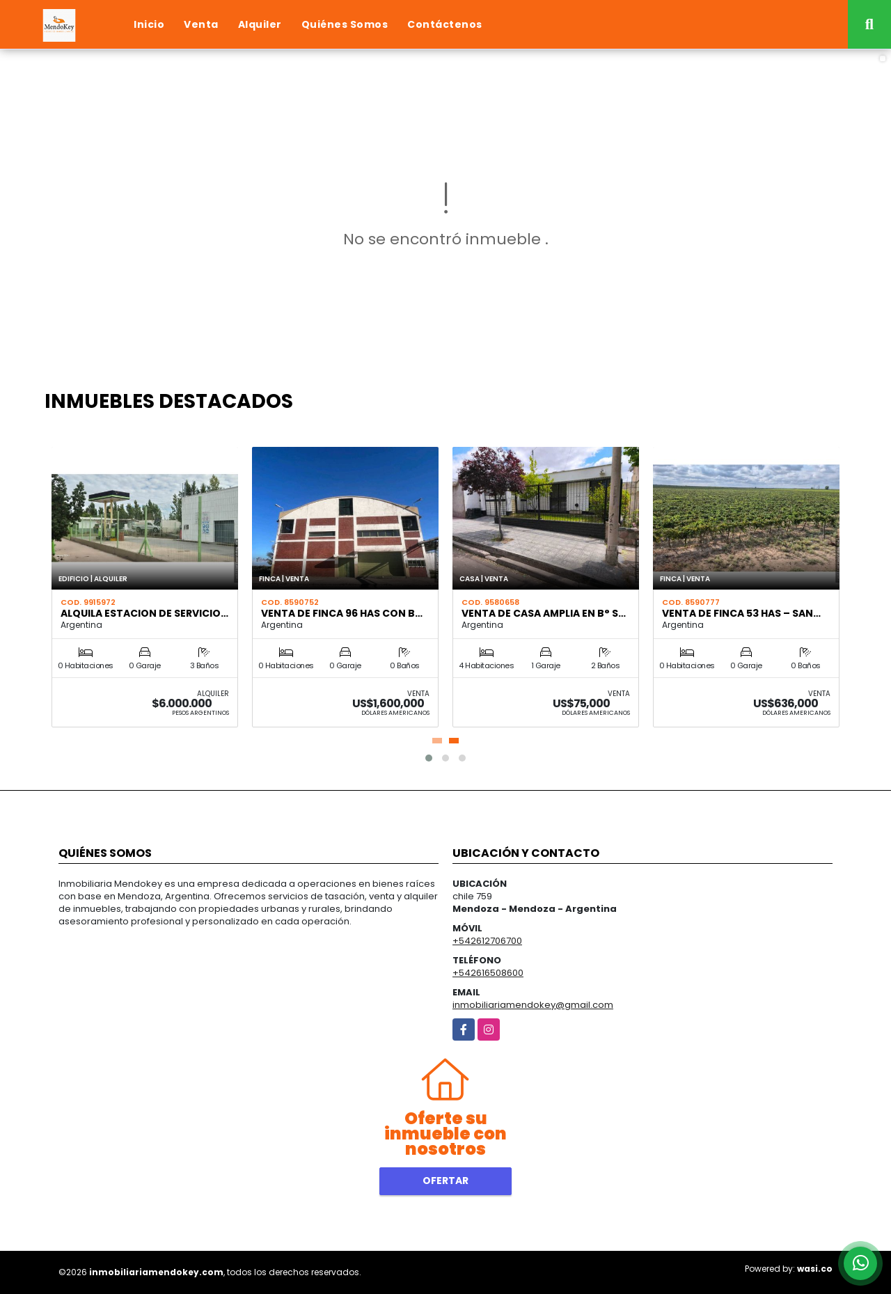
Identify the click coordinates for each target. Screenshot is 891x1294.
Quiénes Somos (344, 24)
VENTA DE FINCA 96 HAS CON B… (342, 613)
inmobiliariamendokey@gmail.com (532, 1004)
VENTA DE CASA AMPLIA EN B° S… (544, 613)
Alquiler (260, 24)
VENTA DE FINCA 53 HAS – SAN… (741, 613)
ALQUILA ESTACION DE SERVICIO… (144, 613)
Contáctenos (444, 24)
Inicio (149, 24)
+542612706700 (487, 940)
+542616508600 (487, 972)
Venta (201, 24)
